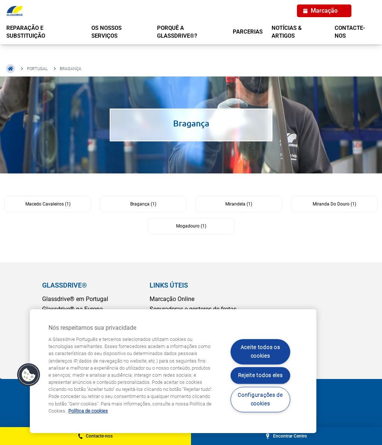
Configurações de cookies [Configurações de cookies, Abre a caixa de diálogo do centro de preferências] (260, 399)
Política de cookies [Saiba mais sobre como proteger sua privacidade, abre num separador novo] (88, 411)
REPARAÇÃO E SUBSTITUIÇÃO (25, 32)
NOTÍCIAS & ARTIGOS (287, 32)
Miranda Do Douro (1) (334, 204)
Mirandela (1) (238, 204)
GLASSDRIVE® (64, 285)
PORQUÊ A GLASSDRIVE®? (177, 32)
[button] (29, 375)
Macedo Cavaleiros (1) (48, 204)
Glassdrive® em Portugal (75, 299)
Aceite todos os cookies (260, 351)
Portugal (37, 68)
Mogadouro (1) (191, 226)
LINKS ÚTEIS (169, 285)
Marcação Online (172, 299)
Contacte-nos (350, 32)
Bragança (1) (143, 204)
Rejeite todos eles (260, 376)
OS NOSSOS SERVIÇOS (106, 32)
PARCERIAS (248, 31)
